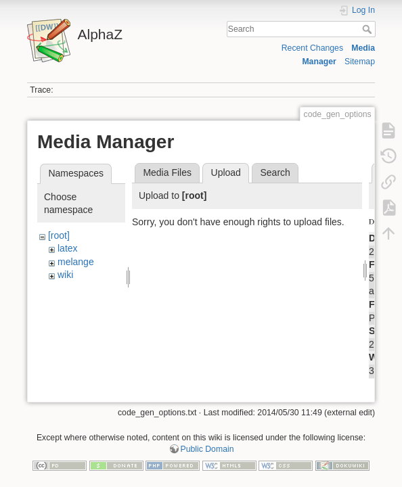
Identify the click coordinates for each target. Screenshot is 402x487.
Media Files (167, 172)
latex (68, 248)
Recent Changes (312, 48)
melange (76, 261)
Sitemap (359, 61)
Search (368, 29)
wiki (65, 274)
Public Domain (207, 442)
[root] (59, 235)
